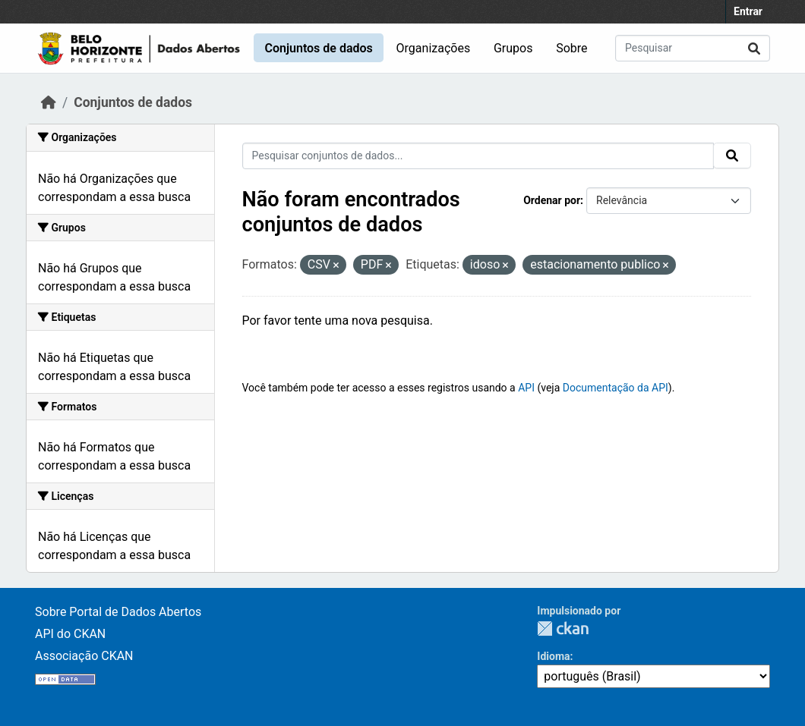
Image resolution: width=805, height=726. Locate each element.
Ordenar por (551, 200)
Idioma (553, 656)
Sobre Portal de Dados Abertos (118, 612)
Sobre (571, 48)
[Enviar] (754, 48)
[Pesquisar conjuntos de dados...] (692, 48)
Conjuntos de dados (318, 48)
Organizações (433, 48)
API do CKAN (70, 634)
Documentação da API (615, 388)
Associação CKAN (84, 656)
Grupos (513, 48)
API (526, 388)
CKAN (563, 628)
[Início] (48, 102)
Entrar (748, 11)
